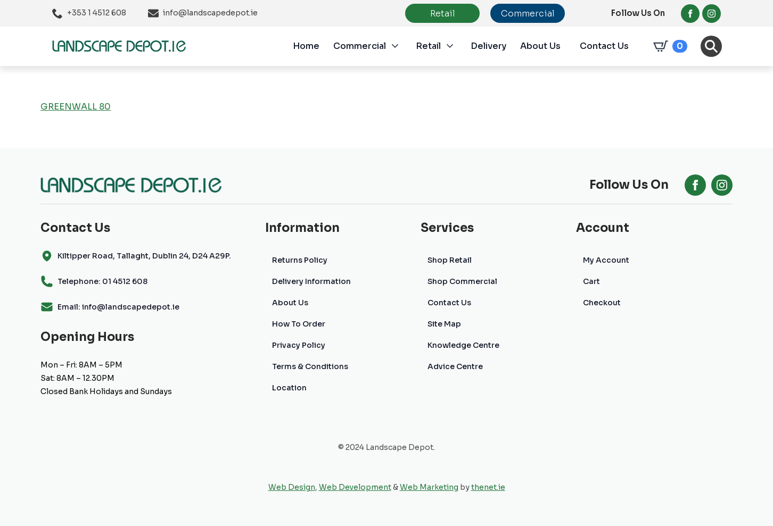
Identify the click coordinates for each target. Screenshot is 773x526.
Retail (428, 46)
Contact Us (604, 46)
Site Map (444, 324)
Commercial (359, 46)
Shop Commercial (462, 281)
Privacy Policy (298, 345)
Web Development (355, 487)
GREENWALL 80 (75, 106)
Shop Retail (449, 260)
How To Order (298, 324)
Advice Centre (455, 366)
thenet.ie (488, 487)
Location (289, 388)
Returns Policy (299, 260)
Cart (591, 281)
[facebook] (690, 13)
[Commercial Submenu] (401, 46)
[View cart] (668, 46)
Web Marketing (429, 487)
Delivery (488, 46)
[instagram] (711, 13)
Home (306, 46)
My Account (606, 260)
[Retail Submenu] (456, 46)
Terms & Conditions (310, 366)
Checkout (602, 302)
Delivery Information (311, 281)
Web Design (291, 487)
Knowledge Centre (463, 345)
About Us (540, 46)
